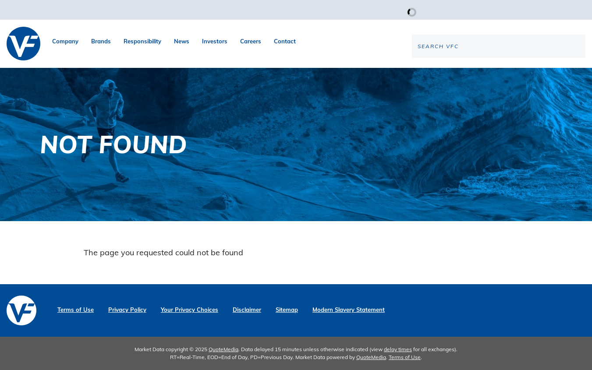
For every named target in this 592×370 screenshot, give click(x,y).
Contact (285, 41)
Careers (250, 41)
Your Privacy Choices (189, 310)
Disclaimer (247, 310)
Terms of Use (75, 310)
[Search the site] (512, 75)
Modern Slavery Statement (348, 310)
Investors (214, 41)
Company (65, 41)
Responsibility (142, 41)
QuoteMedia (223, 349)
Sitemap (287, 310)
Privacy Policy (127, 310)
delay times (398, 349)
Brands (101, 41)
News (181, 41)
